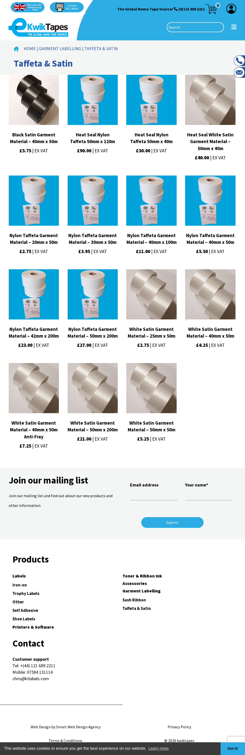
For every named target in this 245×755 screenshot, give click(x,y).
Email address (154, 490)
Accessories (134, 583)
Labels (19, 576)
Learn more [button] (158, 748)
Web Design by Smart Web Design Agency (66, 726)
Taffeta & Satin (136, 608)
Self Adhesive (25, 610)
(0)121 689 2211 (191, 8)
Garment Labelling (60, 48)
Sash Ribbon (134, 600)
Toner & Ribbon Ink (142, 576)
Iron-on (19, 585)
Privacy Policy (179, 726)
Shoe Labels (23, 619)
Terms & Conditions (65, 740)
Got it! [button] (233, 749)
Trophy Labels (25, 593)
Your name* (209, 490)
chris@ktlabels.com (30, 678)
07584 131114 (40, 672)
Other (18, 602)
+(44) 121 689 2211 (37, 665)
